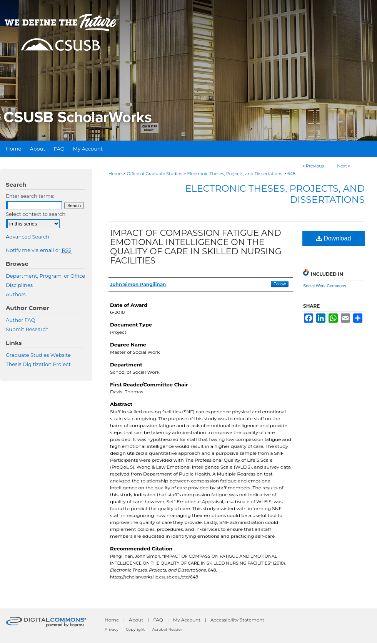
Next (342, 166)
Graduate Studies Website (38, 355)
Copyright (135, 629)
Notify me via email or (39, 250)
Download (333, 238)
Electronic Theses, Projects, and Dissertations (234, 173)
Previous (315, 166)
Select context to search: (36, 214)
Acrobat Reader (167, 629)
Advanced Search (27, 237)
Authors (16, 294)
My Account (187, 620)
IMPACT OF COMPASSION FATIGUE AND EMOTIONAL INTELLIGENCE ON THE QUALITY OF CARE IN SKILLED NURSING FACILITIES (196, 247)
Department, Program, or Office (45, 276)
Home (115, 173)
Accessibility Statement (237, 620)
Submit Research (27, 329)
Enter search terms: (30, 196)
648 (291, 173)
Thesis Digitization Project (38, 364)
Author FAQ (20, 320)
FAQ (158, 620)
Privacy (111, 629)
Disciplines (19, 285)
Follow (280, 284)
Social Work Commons (324, 285)
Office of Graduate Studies (154, 173)
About (136, 620)
